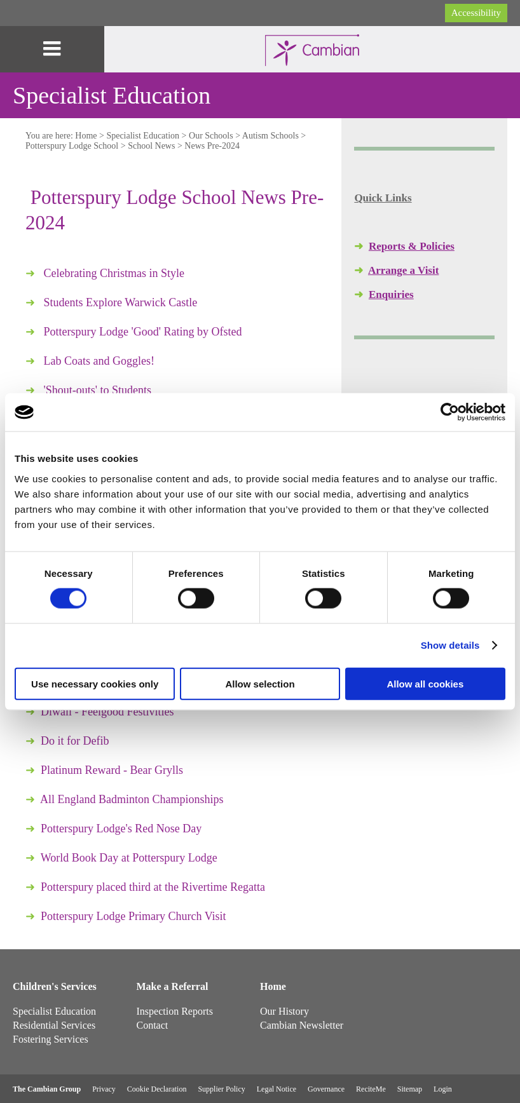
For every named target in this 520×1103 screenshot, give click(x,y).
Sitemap (409, 1089)
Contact (152, 1025)
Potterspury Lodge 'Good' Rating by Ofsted (143, 331)
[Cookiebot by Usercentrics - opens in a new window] (449, 412)
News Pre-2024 (212, 146)
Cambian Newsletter (301, 1025)
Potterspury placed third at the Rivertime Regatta (153, 887)
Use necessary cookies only (94, 683)
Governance (326, 1089)
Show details (450, 645)
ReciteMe (371, 1089)
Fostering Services (50, 1039)
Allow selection (259, 683)
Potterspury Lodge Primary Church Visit (133, 916)
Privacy (104, 1089)
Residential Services (54, 1025)
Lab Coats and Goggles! (99, 361)
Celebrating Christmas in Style (114, 273)
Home (86, 135)
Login (443, 1089)
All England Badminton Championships (132, 799)
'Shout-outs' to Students (98, 390)
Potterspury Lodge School (71, 146)
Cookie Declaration (157, 1089)
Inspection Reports (175, 1011)
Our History (284, 1011)
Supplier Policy (221, 1089)
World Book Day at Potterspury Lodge (129, 857)
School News (151, 146)
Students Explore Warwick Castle (121, 302)
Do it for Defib (75, 740)
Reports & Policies (412, 246)
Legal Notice (276, 1089)
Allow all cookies (425, 683)
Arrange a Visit (403, 270)
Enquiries (391, 294)
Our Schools (211, 135)
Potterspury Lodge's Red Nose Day (121, 828)
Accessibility (476, 13)
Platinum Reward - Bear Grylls (112, 770)
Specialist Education (142, 135)
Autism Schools (270, 135)
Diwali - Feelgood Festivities (107, 711)
